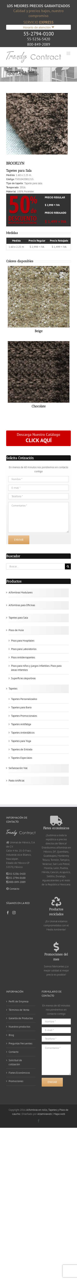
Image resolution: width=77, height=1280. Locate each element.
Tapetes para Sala (18, 617)
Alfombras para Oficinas (22, 605)
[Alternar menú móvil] (69, 53)
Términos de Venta (19, 1010)
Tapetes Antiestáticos (22, 732)
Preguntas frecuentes (20, 1043)
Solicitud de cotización (15, 1062)
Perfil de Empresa (18, 1001)
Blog (11, 1035)
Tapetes (13, 688)
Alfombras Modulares (20, 592)
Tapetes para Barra (21, 707)
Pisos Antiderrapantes (23, 657)
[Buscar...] (35, 566)
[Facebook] (7, 912)
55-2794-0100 (38, 34)
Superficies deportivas (23, 678)
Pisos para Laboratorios (23, 649)
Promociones (16, 1081)
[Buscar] (68, 566)
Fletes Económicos (19, 1072)
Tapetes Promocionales (24, 716)
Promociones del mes (56, 954)
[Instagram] (14, 912)
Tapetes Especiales (21, 758)
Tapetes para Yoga (21, 741)
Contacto (14, 888)
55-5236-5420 (38, 39)
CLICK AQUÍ (39, 440)
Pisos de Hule (16, 630)
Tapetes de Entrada (21, 749)
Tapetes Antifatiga (21, 724)
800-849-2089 (38, 44)
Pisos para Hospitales (22, 640)
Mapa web (59, 1114)
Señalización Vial (18, 768)
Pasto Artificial (16, 780)
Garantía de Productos (21, 1018)
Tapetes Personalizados (24, 699)
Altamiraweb (44, 1114)
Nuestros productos (19, 1026)
